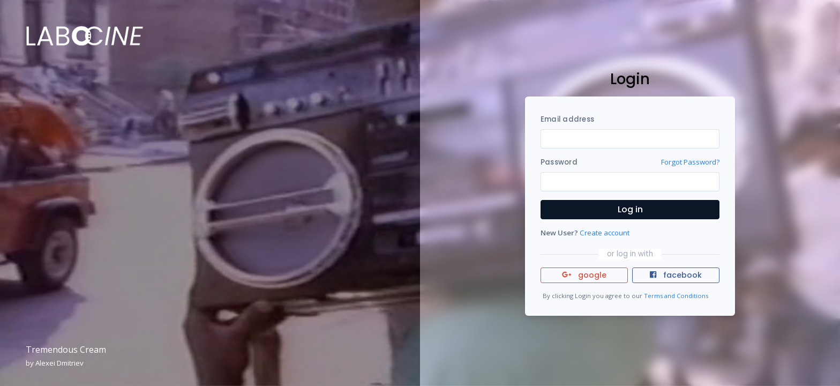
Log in (630, 209)
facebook (675, 275)
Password (559, 162)
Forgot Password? (690, 162)
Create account (604, 232)
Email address (567, 119)
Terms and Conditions (676, 296)
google (584, 275)
